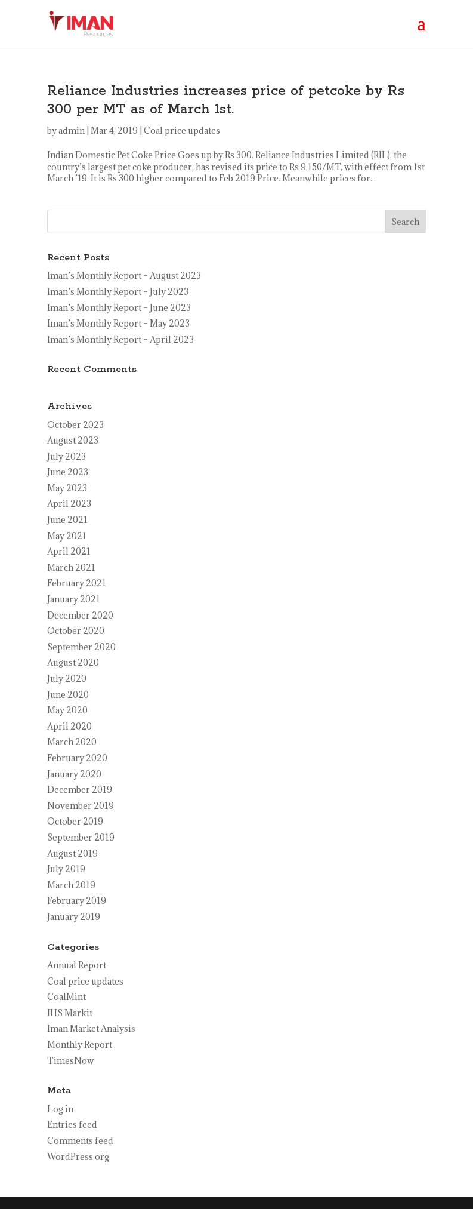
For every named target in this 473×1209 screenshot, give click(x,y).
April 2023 (69, 503)
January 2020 (74, 774)
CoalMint (66, 996)
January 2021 (73, 599)
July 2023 (66, 456)
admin (71, 130)
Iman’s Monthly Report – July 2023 (117, 291)
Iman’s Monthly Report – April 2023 (120, 339)
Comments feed (80, 1140)
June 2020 (68, 694)
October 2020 (75, 630)
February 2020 (77, 758)
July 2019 (66, 869)
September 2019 (81, 837)
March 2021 (71, 567)
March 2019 (71, 885)
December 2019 (79, 789)
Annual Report (76, 965)
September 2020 (81, 647)
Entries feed (72, 1124)
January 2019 (73, 916)
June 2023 (67, 472)
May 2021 (66, 536)
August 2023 (72, 440)
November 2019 (80, 805)
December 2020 (80, 615)
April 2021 (69, 551)
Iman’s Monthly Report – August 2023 (124, 275)
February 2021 (76, 583)
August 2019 (72, 853)
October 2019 (75, 821)
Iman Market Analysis (91, 1028)
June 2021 (67, 519)
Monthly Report (79, 1044)
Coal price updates (182, 130)
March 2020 (72, 741)
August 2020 (73, 662)
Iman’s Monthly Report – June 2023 (119, 307)
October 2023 (75, 424)
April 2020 (69, 726)
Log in (60, 1109)
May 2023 (67, 488)
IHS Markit (69, 1013)
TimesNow (70, 1060)
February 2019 (76, 900)
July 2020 (66, 678)
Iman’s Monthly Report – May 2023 (118, 323)
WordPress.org (78, 1156)
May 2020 (67, 710)
